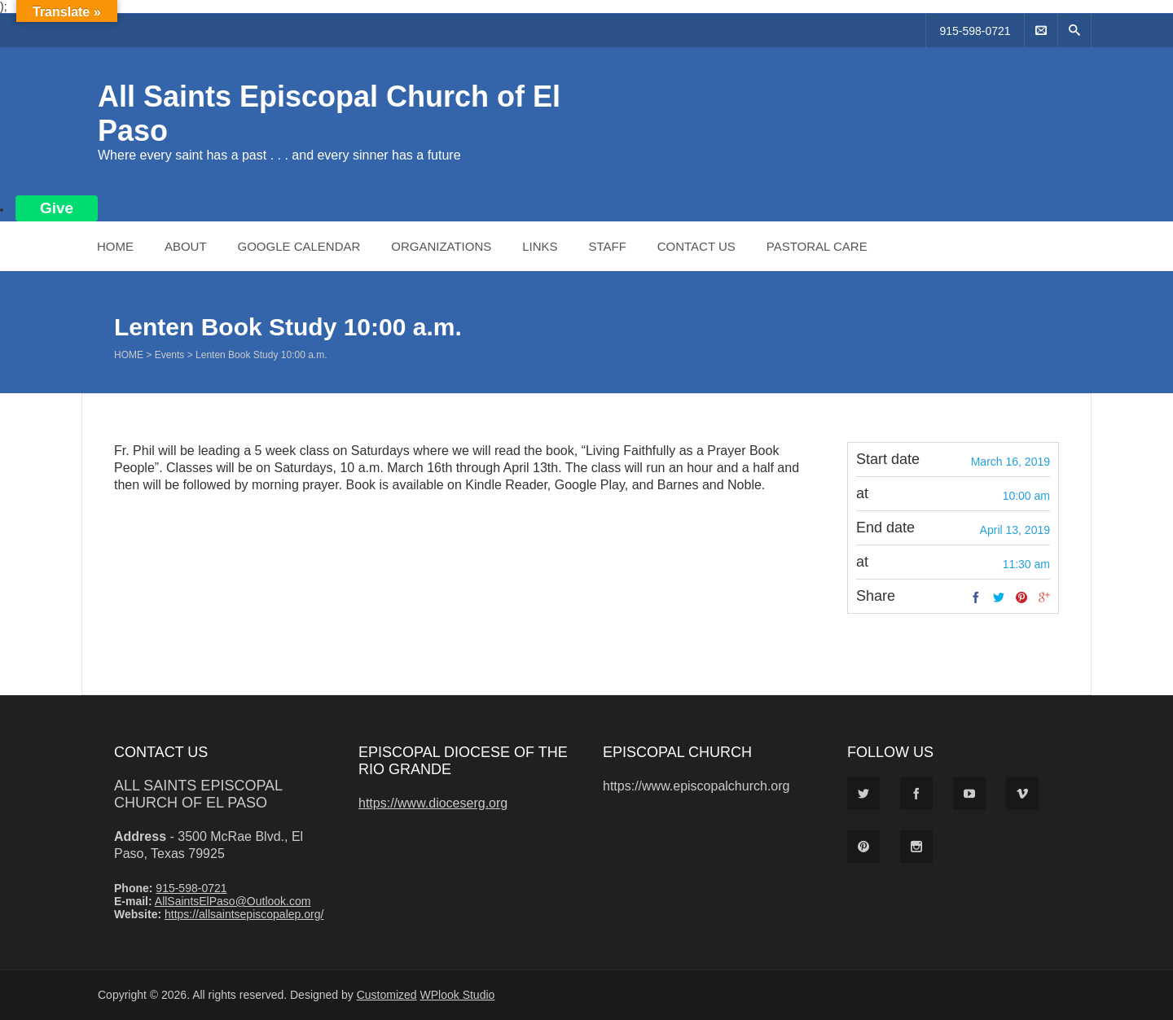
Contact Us (696, 246)
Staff (607, 246)
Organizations (441, 246)
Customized (387, 994)
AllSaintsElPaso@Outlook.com (233, 901)
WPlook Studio (457, 994)
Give (56, 208)
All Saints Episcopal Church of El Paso (198, 794)
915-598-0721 (974, 30)
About (186, 246)
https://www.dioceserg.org (432, 803)
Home (115, 246)
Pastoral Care (817, 246)
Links (539, 246)
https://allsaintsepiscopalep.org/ (244, 914)
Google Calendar (298, 246)
